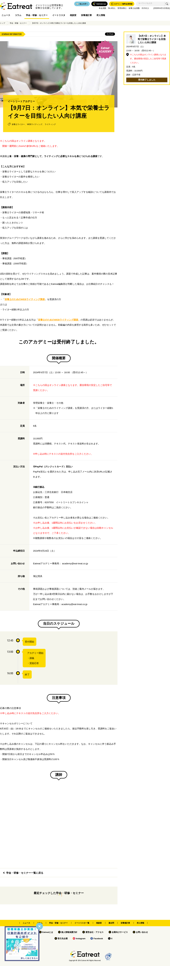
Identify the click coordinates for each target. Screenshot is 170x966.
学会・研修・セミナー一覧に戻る (24, 873)
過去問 (111, 923)
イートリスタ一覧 (81, 923)
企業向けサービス (120, 932)
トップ (2, 23)
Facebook (98, 938)
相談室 (73, 15)
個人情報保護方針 (69, 932)
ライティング (50, 124)
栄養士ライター (18, 124)
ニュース (6, 15)
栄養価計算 (86, 15)
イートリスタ (58, 15)
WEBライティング (34, 124)
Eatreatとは (47, 932)
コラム (18, 15)
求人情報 (100, 15)
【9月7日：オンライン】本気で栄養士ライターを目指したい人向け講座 (58, 23)
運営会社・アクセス (94, 932)
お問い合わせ (142, 932)
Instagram (80, 938)
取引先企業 (63, 938)
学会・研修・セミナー (37, 15)
